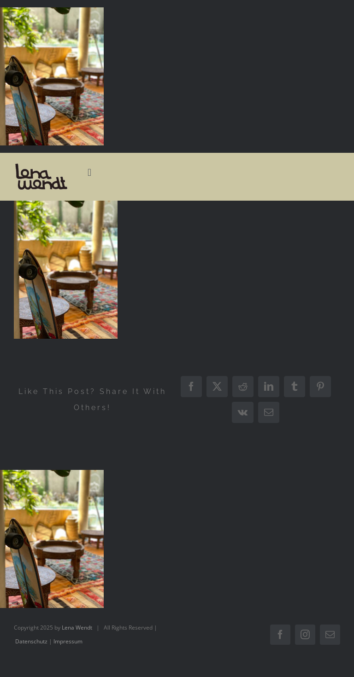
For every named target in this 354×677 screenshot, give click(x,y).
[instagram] (305, 635)
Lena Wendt (77, 627)
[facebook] (280, 635)
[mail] (330, 635)
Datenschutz (31, 641)
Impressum (68, 641)
